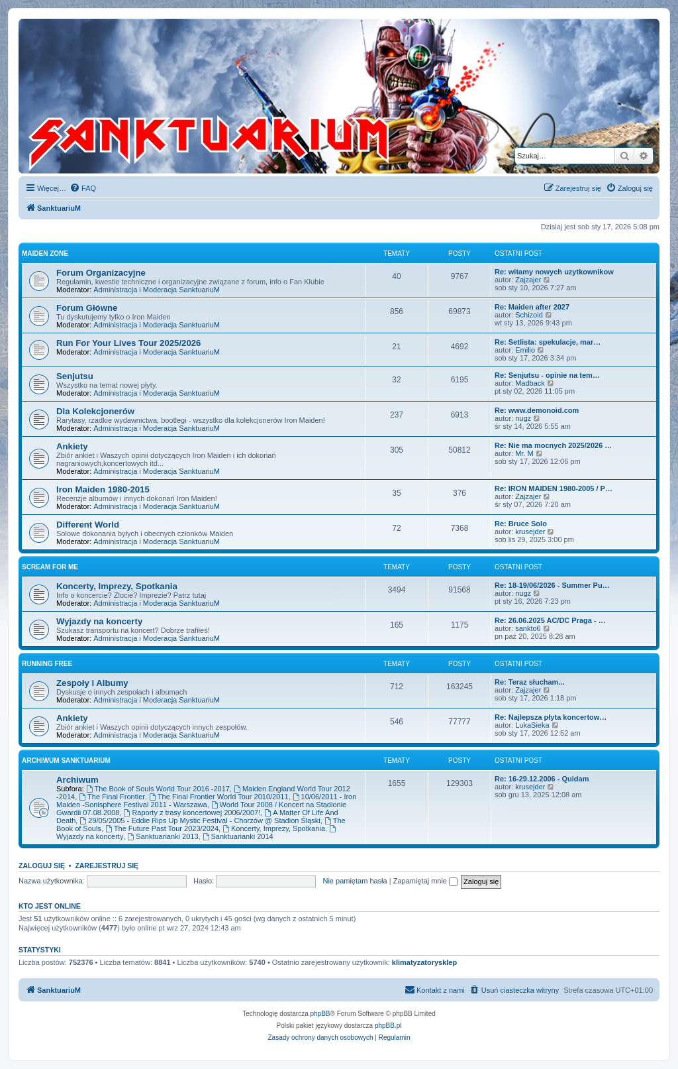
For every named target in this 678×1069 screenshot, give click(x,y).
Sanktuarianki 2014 (238, 836)
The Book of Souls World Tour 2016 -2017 (158, 789)
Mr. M (524, 453)
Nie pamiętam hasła (354, 881)
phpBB (320, 1013)
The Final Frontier (112, 797)
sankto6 (528, 628)
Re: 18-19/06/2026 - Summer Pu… (552, 585)
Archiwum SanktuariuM (66, 760)
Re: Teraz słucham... (530, 682)
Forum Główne (86, 308)
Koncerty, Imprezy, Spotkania (116, 586)
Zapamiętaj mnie (425, 881)
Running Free (47, 663)
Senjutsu (74, 376)
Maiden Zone (45, 253)
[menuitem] (83, 188)
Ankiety (72, 446)
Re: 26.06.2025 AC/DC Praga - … (550, 620)
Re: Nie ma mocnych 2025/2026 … (553, 445)
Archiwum (77, 780)
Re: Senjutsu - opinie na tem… (547, 375)
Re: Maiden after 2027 (532, 307)
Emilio (525, 350)
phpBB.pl (388, 1025)
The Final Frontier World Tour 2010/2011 (219, 797)
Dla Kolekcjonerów (95, 411)
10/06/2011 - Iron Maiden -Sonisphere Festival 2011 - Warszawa (206, 801)
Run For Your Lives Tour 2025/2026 (128, 343)
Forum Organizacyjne (101, 273)
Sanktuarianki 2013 (163, 836)
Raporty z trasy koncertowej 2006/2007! (192, 812)
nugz (523, 418)
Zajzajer (528, 280)
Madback (530, 383)
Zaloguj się (42, 866)
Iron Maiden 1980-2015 (103, 489)
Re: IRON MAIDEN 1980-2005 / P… (553, 488)
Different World (87, 525)
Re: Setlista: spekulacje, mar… (548, 342)
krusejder (530, 531)
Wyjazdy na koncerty (99, 621)
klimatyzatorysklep (424, 962)
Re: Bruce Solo (521, 524)
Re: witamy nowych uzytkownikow (554, 272)
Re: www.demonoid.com (537, 410)
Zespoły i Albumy (92, 683)
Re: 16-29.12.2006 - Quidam (542, 779)
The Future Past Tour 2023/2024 (161, 828)
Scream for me (50, 567)
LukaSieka (532, 725)
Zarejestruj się (106, 866)
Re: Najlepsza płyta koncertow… (550, 717)
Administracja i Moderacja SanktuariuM (156, 290)
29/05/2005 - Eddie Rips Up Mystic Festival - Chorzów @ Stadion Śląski (199, 820)
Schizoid (529, 315)
